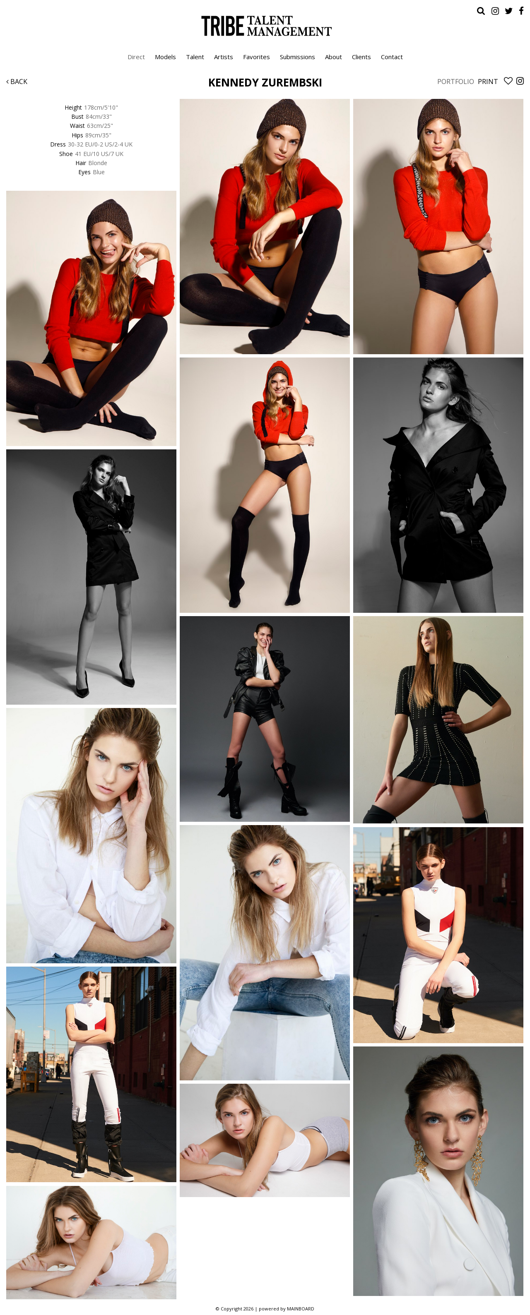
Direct (136, 57)
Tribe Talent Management (265, 25)
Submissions (297, 57)
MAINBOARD (300, 1308)
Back (16, 81)
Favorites (256, 57)
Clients (361, 57)
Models (165, 57)
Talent (195, 57)
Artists (223, 57)
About (333, 57)
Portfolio (455, 81)
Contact (392, 57)
